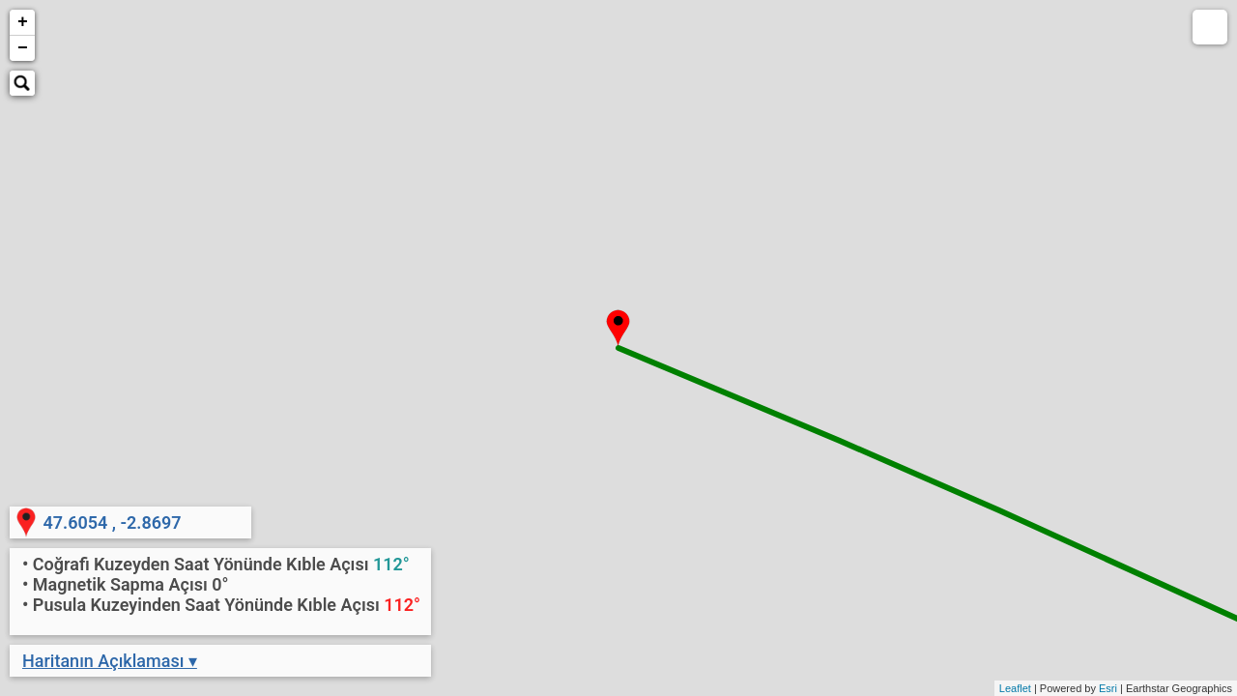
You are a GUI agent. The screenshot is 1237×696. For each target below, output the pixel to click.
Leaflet (1015, 688)
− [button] (22, 48)
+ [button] (22, 22)
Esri (1108, 688)
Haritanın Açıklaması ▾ (109, 661)
